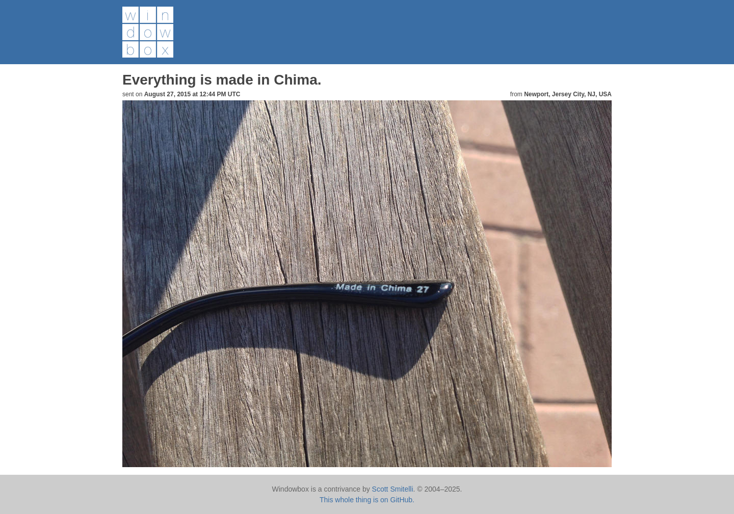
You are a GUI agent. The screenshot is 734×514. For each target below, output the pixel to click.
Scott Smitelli (392, 489)
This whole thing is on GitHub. (367, 500)
